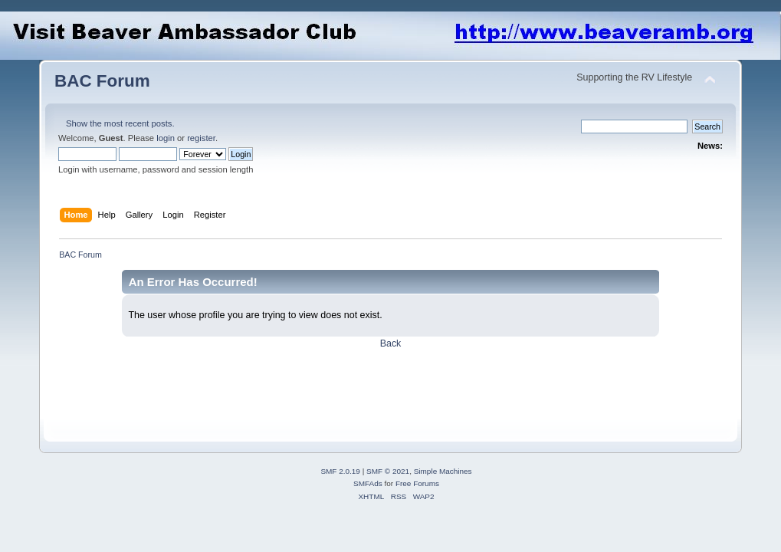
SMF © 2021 (387, 471)
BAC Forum (102, 80)
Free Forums (417, 483)
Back (391, 343)
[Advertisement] (333, 384)
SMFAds (367, 483)
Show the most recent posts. (120, 123)
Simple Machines (443, 471)
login (165, 138)
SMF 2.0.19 (340, 471)
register (201, 138)
